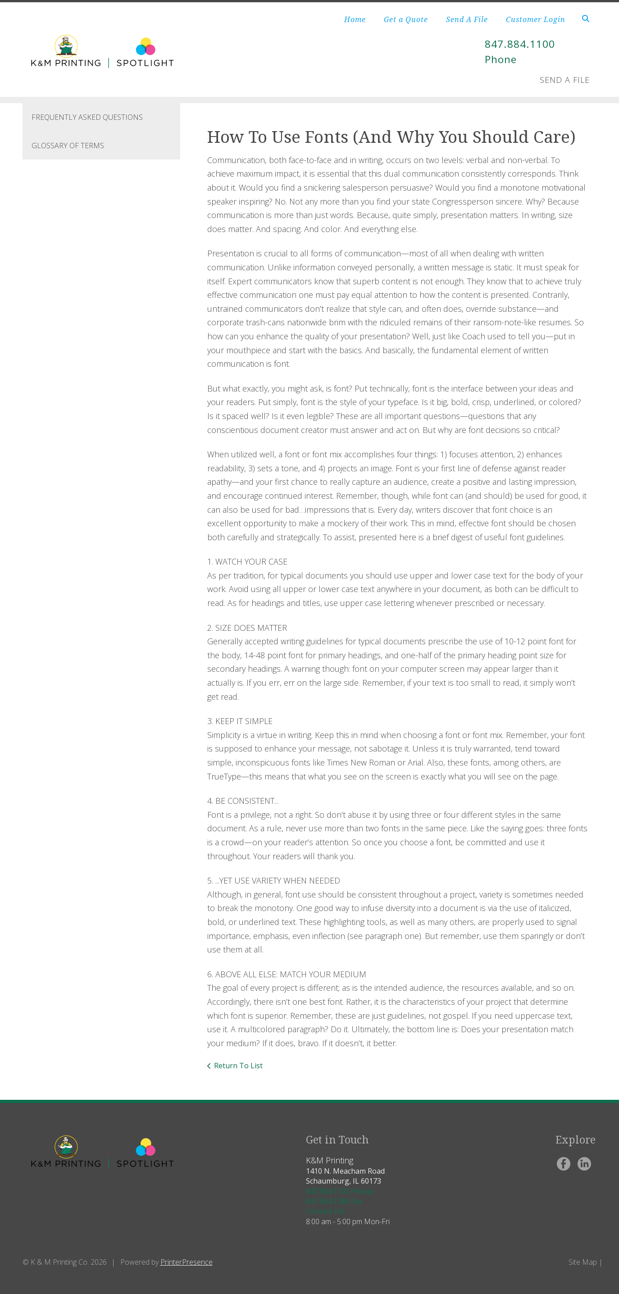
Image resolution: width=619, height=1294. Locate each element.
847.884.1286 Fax (334, 1201)
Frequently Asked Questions (87, 117)
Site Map (583, 1262)
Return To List (238, 1066)
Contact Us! (325, 1211)
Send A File (467, 19)
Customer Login (535, 19)
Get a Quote (406, 19)
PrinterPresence (186, 1262)
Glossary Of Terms (68, 145)
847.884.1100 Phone (339, 1191)
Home (355, 19)
